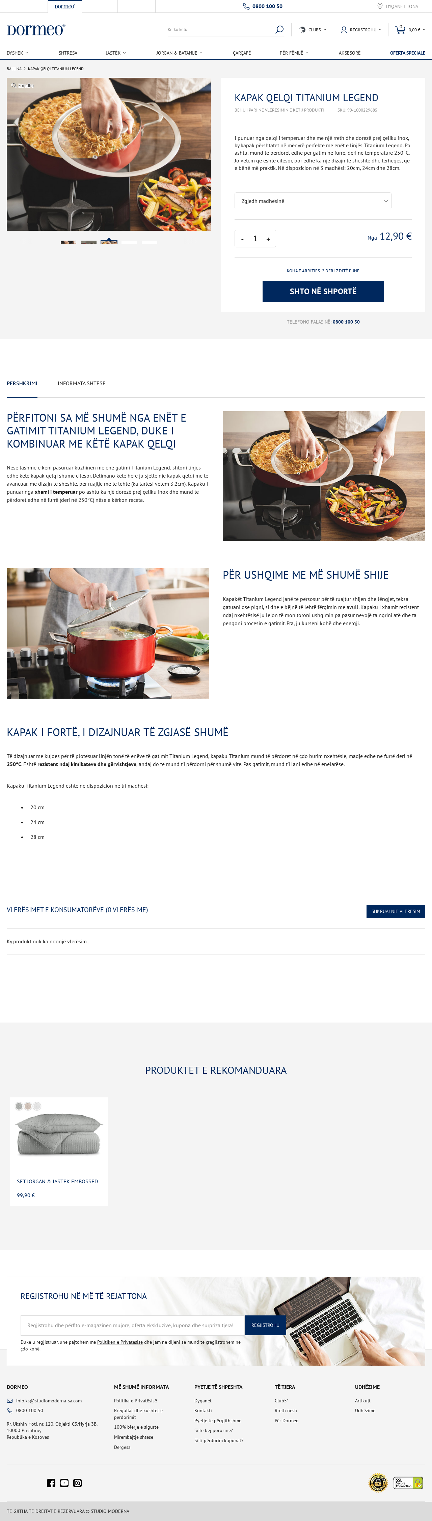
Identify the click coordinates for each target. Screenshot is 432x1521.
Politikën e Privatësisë (120, 1342)
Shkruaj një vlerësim (396, 911)
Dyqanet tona (402, 6)
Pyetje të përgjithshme (217, 1421)
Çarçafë (242, 53)
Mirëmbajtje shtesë (133, 1437)
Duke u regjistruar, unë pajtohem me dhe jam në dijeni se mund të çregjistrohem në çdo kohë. (131, 1345)
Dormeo (17, 1386)
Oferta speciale (407, 53)
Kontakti (203, 1410)
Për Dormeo (287, 1421)
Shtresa (68, 53)
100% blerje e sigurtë (136, 1427)
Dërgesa (122, 1447)
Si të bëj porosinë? (213, 1430)
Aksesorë (350, 53)
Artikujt (363, 1401)
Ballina (14, 68)
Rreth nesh (286, 1410)
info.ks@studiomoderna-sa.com (49, 1401)
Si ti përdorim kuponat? (218, 1440)
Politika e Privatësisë (135, 1401)
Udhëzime (365, 1410)
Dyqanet (203, 1401)
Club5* (282, 1401)
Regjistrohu (265, 1325)
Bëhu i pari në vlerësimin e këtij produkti (279, 110)
